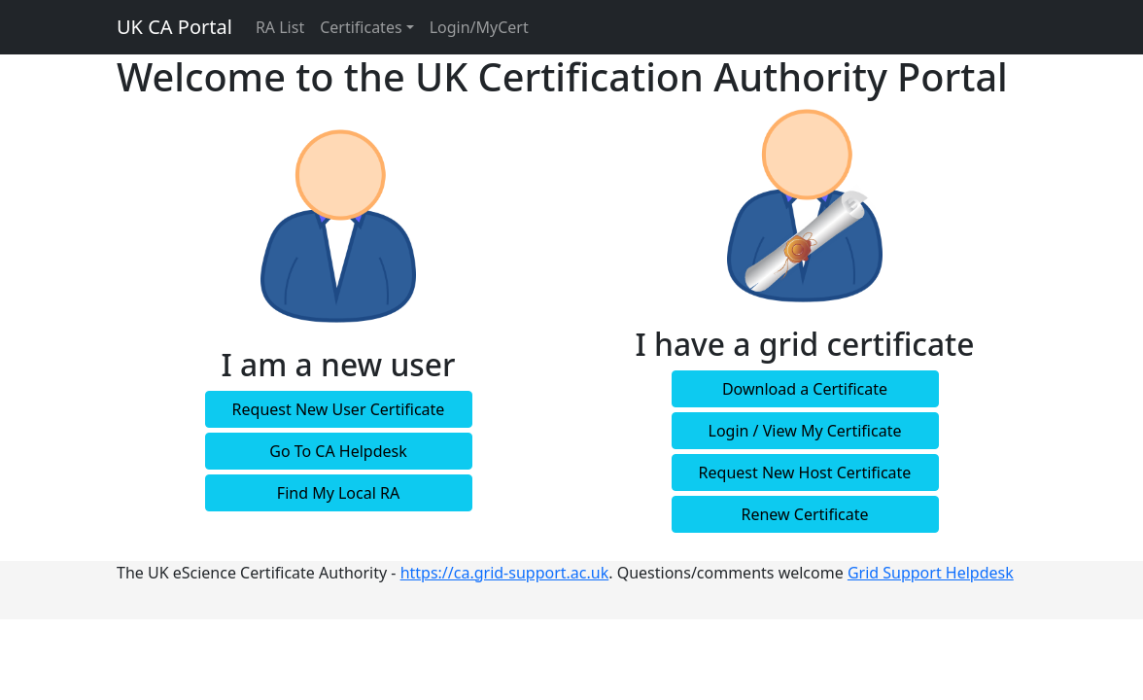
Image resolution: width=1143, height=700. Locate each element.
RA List (280, 27)
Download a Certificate (804, 389)
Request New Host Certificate (805, 472)
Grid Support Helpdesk (931, 572)
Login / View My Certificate (805, 430)
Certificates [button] (360, 27)
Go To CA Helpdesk (338, 451)
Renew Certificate (804, 514)
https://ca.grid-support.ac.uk (504, 572)
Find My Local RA (338, 493)
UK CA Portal (174, 27)
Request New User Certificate (338, 409)
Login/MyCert (479, 27)
